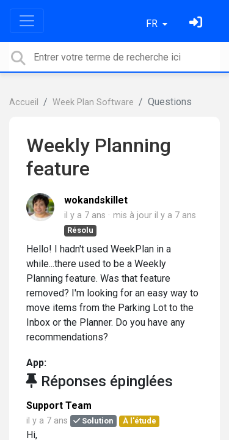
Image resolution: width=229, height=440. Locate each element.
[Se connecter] (197, 23)
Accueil (23, 102)
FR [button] (153, 23)
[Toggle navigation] (27, 21)
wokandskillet (96, 200)
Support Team (59, 405)
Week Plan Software (93, 102)
